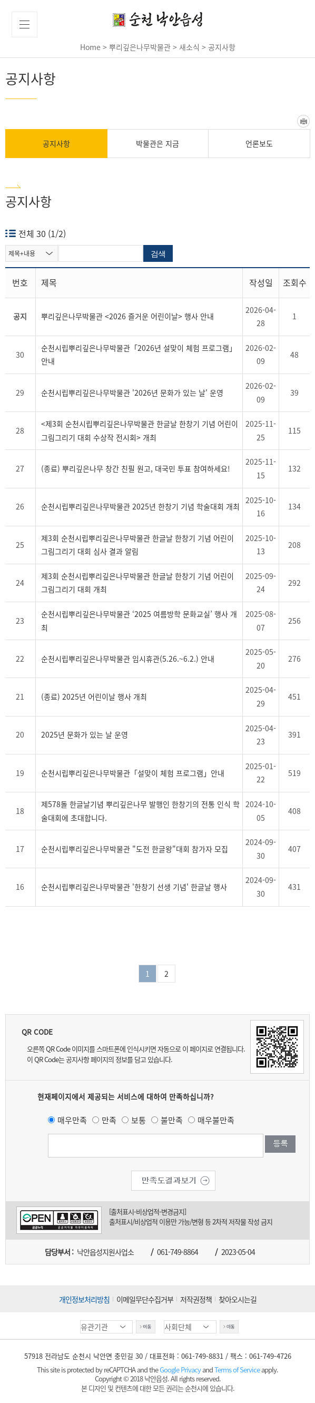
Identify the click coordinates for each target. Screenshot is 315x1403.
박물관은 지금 (157, 143)
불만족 (172, 1120)
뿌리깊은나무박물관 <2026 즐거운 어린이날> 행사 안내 (127, 316)
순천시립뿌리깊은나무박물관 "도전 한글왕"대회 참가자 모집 (134, 848)
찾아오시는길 (238, 1299)
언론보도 (259, 143)
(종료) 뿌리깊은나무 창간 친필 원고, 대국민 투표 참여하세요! (135, 468)
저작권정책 (196, 1299)
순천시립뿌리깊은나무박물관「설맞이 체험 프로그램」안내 (132, 773)
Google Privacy (181, 1370)
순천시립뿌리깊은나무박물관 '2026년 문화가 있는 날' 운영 (132, 392)
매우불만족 (216, 1120)
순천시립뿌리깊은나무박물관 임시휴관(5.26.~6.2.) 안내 (127, 658)
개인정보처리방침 (84, 1299)
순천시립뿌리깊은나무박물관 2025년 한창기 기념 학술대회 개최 (140, 506)
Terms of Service (237, 1370)
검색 (158, 253)
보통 (138, 1120)
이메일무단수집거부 (144, 1299)
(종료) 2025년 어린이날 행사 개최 (94, 696)
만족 (109, 1120)
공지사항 (56, 143)
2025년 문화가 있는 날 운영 (84, 734)
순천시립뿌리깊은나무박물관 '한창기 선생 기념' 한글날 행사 (134, 886)
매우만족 (72, 1120)
